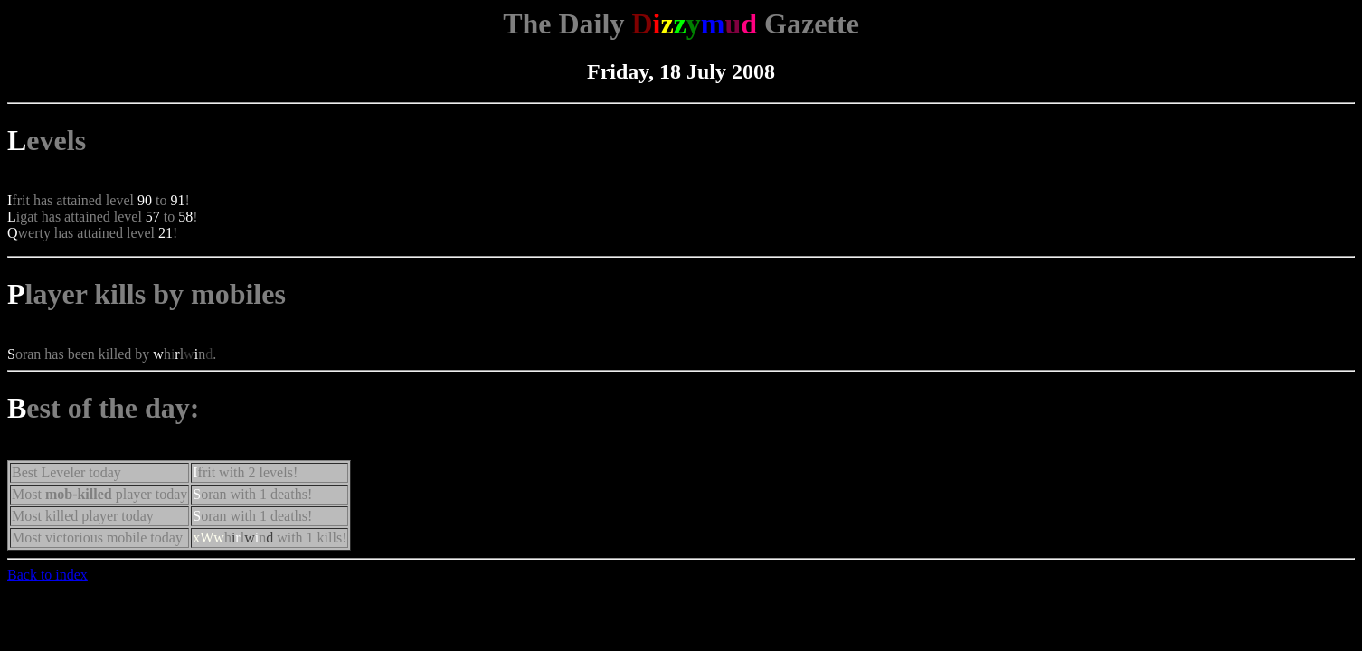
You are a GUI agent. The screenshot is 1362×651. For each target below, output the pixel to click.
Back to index (47, 574)
